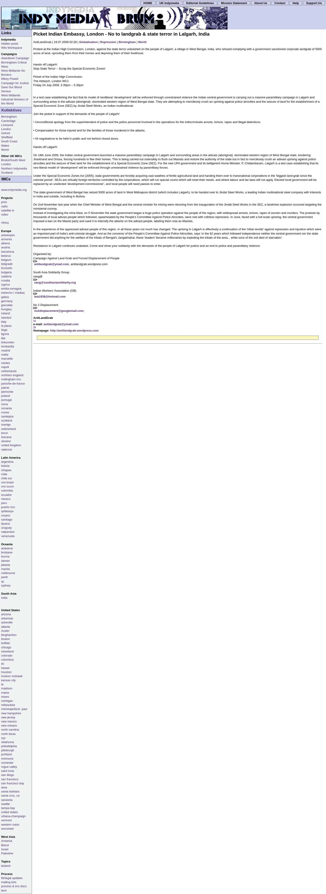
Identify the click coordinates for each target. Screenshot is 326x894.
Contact (279, 3)
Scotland (7, 172)
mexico (5, 499)
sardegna (7, 416)
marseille (7, 358)
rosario (5, 515)
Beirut (5, 845)
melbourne (8, 573)
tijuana (5, 523)
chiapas (6, 470)
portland (6, 754)
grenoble (7, 305)
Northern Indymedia (14, 168)
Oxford (5, 133)
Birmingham (127, 42)
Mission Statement (234, 3)
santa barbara (10, 791)
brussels (6, 268)
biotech (6, 865)
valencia (6, 449)
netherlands (9, 371)
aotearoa (7, 548)
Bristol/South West (13, 160)
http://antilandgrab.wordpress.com (74, 330)
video (4, 214)
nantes (5, 363)
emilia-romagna (11, 288)
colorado (6, 655)
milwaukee (8, 705)
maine (5, 692)
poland (5, 395)
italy (3, 321)
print (4, 202)
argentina (7, 461)
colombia (7, 490)
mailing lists (8, 882)
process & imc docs (14, 886)
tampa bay (8, 808)
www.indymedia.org (14, 189)
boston (5, 639)
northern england (12, 375)
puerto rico (8, 507)
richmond (7, 758)
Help (295, 3)
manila (5, 569)
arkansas (7, 618)
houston (6, 672)
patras (5, 387)
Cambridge (8, 121)
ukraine (6, 441)
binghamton (9, 635)
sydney (5, 585)
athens (5, 243)
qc (2, 581)
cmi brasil (7, 482)
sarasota (6, 800)
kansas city (8, 680)
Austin (5, 630)
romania (6, 408)
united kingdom (11, 445)
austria (5, 247)
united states (9, 812)
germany (7, 301)
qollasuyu (7, 511)
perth (4, 577)
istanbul (6, 317)
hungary (6, 309)
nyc (3, 738)
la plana (6, 325)
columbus (7, 659)
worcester (7, 828)
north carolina (10, 729)
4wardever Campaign (15, 58)
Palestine (7, 853)
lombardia (7, 346)
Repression (108, 42)
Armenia (6, 841)
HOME (148, 3)
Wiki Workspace (11, 47)
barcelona (7, 251)
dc (2, 663)
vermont (6, 820)
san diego (7, 775)
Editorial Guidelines (200, 3)
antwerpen (8, 235)
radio (4, 206)
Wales (5, 145)
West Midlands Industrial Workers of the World (14, 99)
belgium (6, 260)
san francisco (10, 779)
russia (5, 412)
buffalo (5, 643)
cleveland (7, 651)
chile (4, 474)
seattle (5, 804)
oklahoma (7, 742)
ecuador (6, 495)
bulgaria (6, 272)
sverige (6, 424)
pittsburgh (7, 750)
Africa (5, 222)
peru (4, 503)
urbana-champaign (13, 816)
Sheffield (6, 137)
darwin (5, 560)
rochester (7, 762)
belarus (6, 255)
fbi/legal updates (12, 878)
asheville (7, 622)
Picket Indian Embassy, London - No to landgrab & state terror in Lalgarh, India (121, 33)
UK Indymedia (169, 3)
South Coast (9, 141)
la (2, 684)
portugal (6, 400)
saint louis (7, 771)
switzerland (8, 429)
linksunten (7, 342)
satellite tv (7, 210)
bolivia (5, 466)
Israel (4, 849)
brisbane (6, 552)
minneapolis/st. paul (14, 709)
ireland (5, 313)
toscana (6, 437)
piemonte (7, 391)
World (142, 42)
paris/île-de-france (13, 383)
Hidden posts (9, 43)
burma (5, 556)
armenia (6, 239)
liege (4, 330)
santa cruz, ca (10, 795)
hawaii (5, 668)
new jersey (8, 717)
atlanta (5, 626)
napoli (5, 367)
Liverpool (7, 125)
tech (4, 890)
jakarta (5, 565)
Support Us (314, 3)
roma (4, 404)
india (4, 597)
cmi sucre (7, 486)
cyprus (5, 284)
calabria (6, 276)
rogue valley (9, 766)
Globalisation (88, 42)
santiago (6, 519)
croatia (5, 280)
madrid (5, 350)
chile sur (6, 478)
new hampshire (11, 713)
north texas (8, 734)
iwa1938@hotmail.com (50, 296)
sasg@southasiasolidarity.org (55, 282)
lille (3, 338)
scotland (6, 420)
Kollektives (11, 110)
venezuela (7, 536)
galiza (5, 297)
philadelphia (9, 746)
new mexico (9, 721)
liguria (5, 334)
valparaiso (7, 531)
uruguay (6, 527)
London (6, 129)
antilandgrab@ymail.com (51, 264)
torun (4, 433)
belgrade (7, 264)
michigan (7, 701)
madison (6, 688)
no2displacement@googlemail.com (59, 311)
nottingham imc (11, 379)
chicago (6, 647)
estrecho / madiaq (12, 292)
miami (5, 696)
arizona (6, 614)
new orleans (9, 725)
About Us (260, 3)
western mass (10, 824)
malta (4, 354)
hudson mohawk (12, 676)
